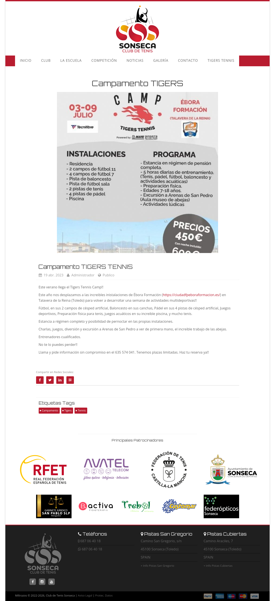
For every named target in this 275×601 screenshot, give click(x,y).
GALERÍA (143, 61)
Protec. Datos (104, 595)
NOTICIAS (120, 61)
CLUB (41, 61)
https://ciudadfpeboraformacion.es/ (191, 294)
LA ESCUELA (62, 61)
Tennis (82, 410)
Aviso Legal (85, 595)
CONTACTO (167, 61)
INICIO (24, 61)
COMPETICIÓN (93, 61)
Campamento (50, 410)
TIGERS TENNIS (196, 61)
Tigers (68, 410)
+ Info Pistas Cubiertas (218, 566)
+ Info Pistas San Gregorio (157, 566)
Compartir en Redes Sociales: (55, 372)
